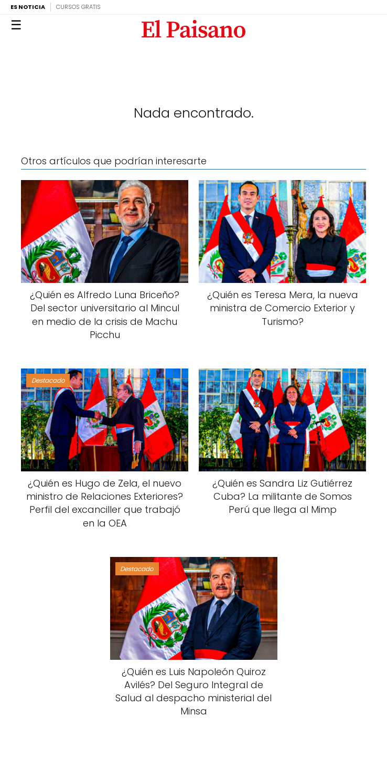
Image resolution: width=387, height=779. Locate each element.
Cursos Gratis (78, 7)
